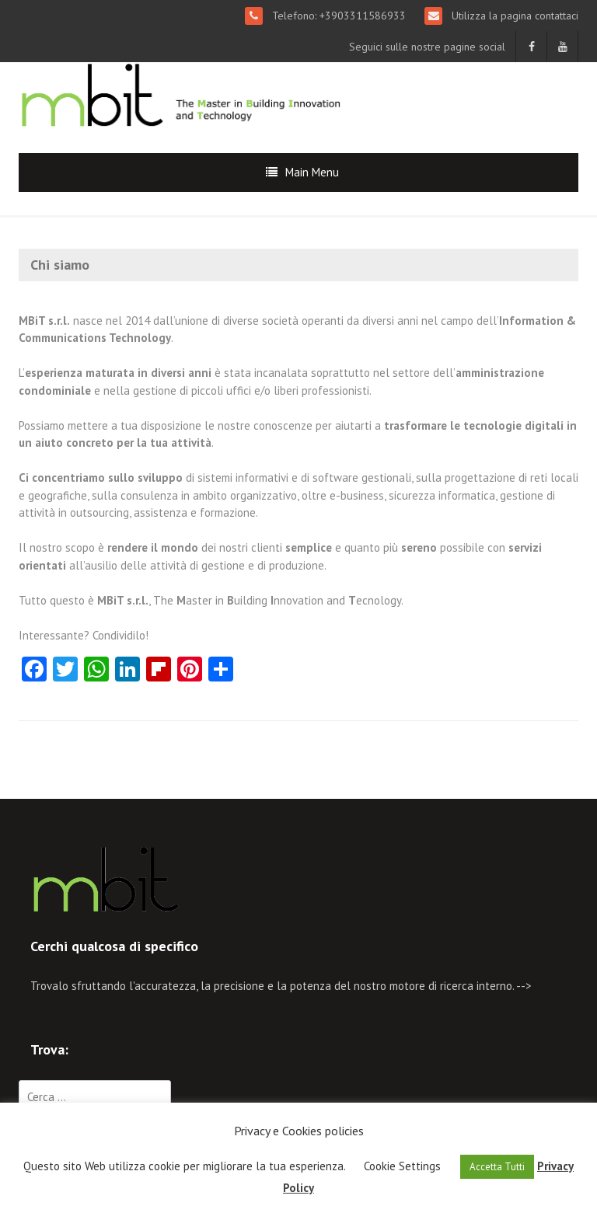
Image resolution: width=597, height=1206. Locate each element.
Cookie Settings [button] (402, 1166)
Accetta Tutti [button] (497, 1166)
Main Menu (312, 172)
